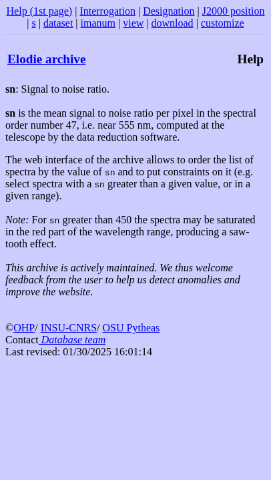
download (173, 23)
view (133, 23)
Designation (168, 11)
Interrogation (107, 11)
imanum (98, 23)
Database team (72, 339)
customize (222, 23)
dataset (58, 23)
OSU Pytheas (131, 327)
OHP (24, 327)
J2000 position (233, 11)
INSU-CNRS (69, 327)
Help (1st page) (40, 11)
